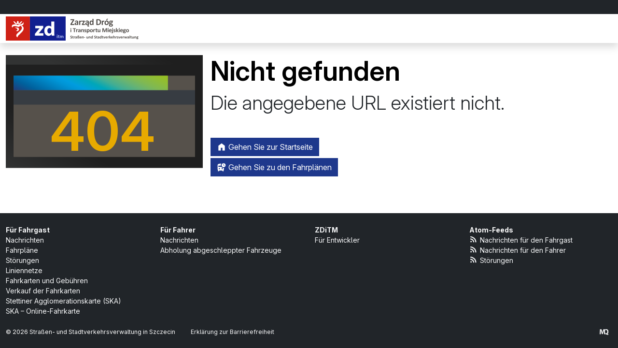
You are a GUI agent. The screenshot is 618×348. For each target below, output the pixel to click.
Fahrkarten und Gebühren (47, 280)
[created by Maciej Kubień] (604, 331)
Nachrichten (25, 240)
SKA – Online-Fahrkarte (43, 311)
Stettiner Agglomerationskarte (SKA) (63, 301)
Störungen (22, 260)
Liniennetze (24, 270)
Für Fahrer (178, 230)
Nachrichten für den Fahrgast (521, 239)
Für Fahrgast (28, 230)
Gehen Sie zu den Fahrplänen (274, 167)
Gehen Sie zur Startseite (265, 147)
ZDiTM (326, 230)
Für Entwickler (337, 240)
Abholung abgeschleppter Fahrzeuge (220, 250)
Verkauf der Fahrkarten (43, 291)
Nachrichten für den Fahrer (517, 249)
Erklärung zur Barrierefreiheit (232, 331)
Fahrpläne (22, 250)
